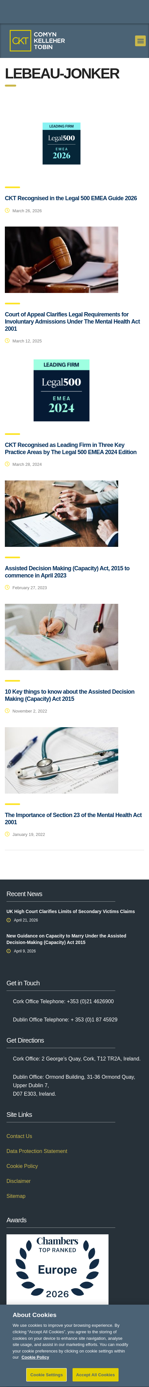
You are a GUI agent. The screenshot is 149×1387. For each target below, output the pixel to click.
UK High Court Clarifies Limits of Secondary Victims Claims (70, 911)
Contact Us (19, 1136)
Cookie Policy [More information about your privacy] (35, 1360)
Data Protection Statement (36, 1151)
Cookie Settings (46, 1377)
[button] (140, 40)
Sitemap (16, 1196)
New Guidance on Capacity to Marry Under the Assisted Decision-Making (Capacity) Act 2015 (66, 939)
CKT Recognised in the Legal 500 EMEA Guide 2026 (71, 198)
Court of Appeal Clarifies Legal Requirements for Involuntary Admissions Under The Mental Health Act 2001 (72, 321)
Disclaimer (18, 1181)
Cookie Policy (22, 1166)
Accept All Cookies (95, 1377)
